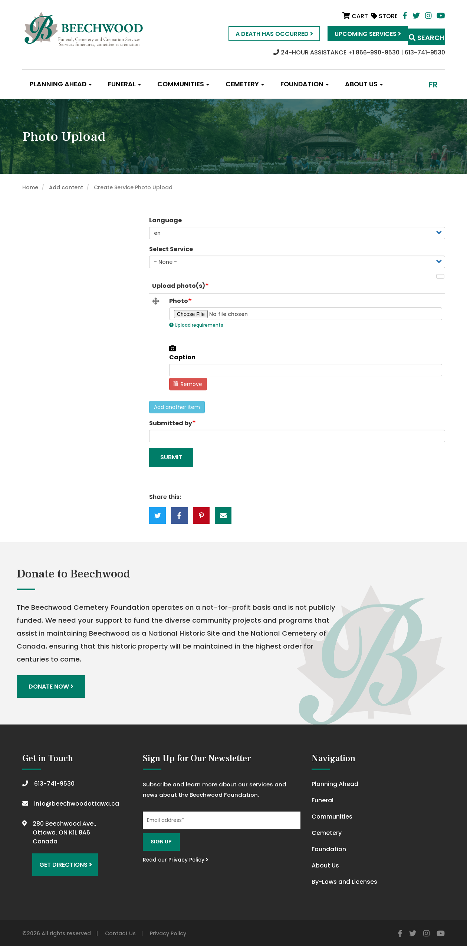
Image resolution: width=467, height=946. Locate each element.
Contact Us (120, 931)
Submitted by (170, 423)
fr (433, 84)
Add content (66, 187)
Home (30, 187)
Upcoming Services (352, 34)
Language (165, 220)
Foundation (304, 84)
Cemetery (245, 84)
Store (384, 16)
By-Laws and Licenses (344, 880)
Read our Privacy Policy (175, 857)
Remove (188, 384)
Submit (171, 457)
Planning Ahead (61, 84)
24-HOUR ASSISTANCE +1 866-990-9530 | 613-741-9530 (359, 52)
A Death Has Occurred (259, 34)
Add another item (177, 407)
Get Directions (62, 859)
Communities (183, 84)
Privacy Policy (168, 931)
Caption (182, 357)
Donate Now (53, 685)
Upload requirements (196, 325)
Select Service (171, 249)
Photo (178, 301)
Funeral (124, 84)
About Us (364, 84)
